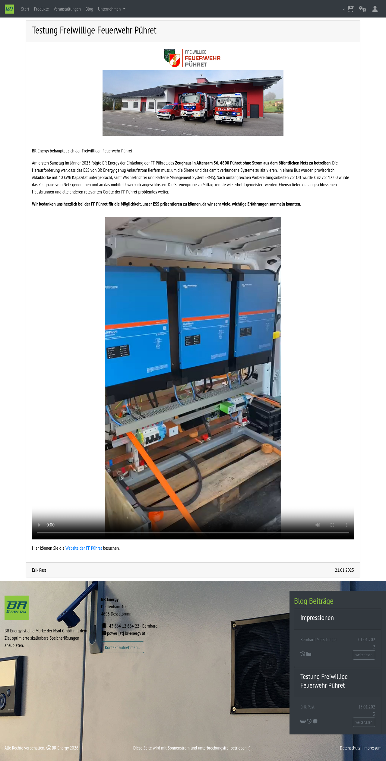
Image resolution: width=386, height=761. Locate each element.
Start (26, 8)
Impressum (372, 748)
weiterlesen (364, 654)
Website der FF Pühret (83, 548)
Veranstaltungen (67, 9)
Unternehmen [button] (110, 9)
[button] (349, 9)
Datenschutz (350, 748)
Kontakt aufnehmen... (122, 647)
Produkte (41, 9)
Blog (89, 9)
